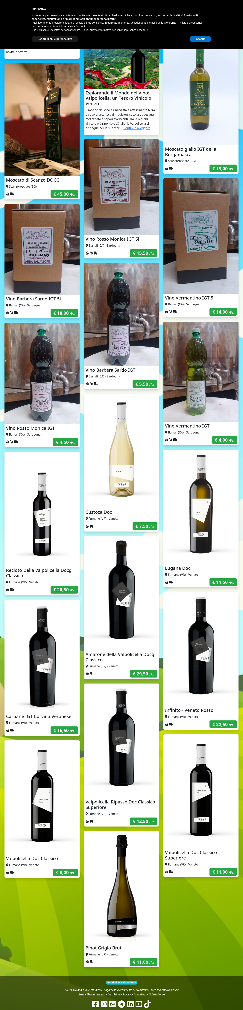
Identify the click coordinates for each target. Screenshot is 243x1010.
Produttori (133, 24)
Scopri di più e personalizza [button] (55, 999)
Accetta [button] (200, 999)
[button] (209, 970)
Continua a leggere (136, 128)
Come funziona (100, 24)
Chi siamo (118, 24)
